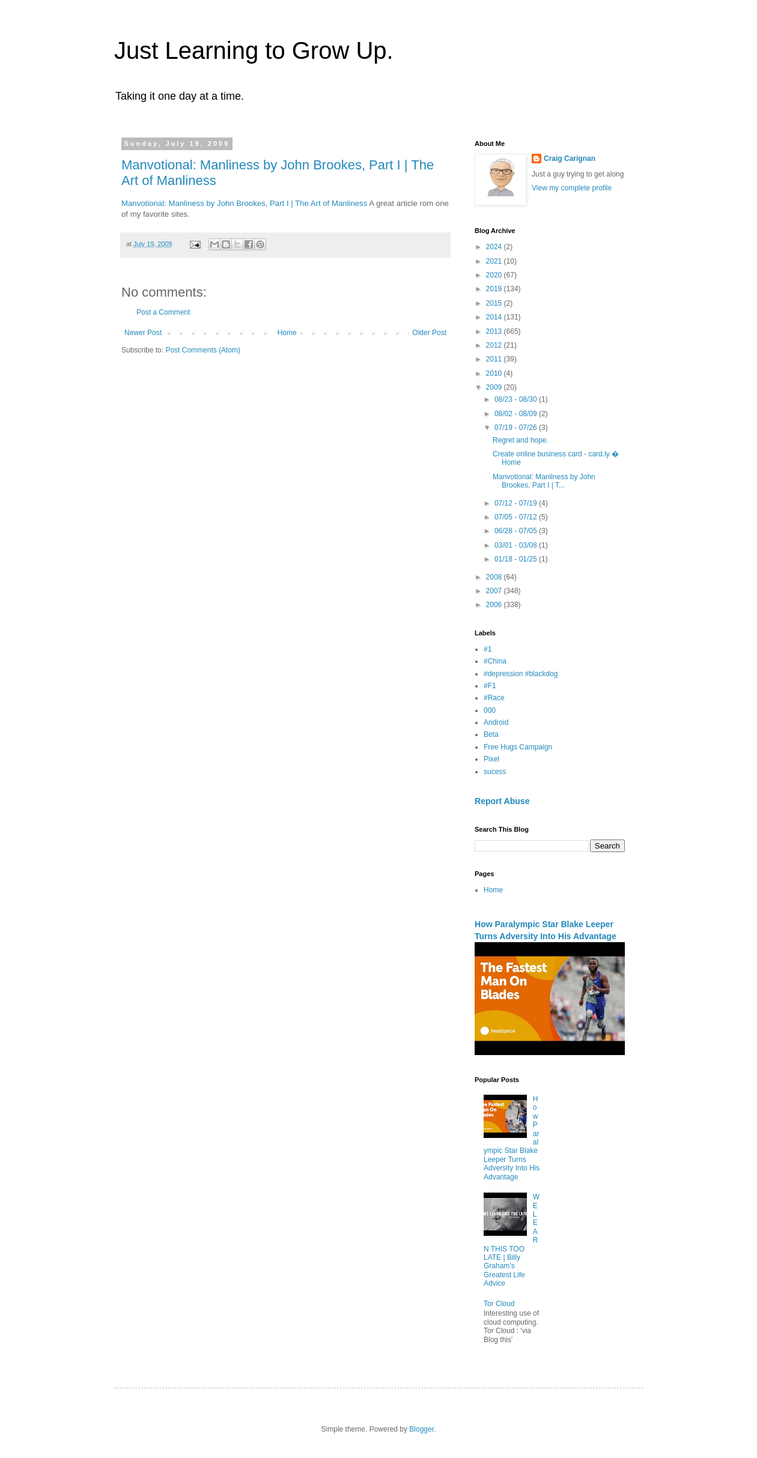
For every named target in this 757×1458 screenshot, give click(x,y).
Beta (491, 734)
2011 (495, 359)
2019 (495, 289)
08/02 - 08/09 (516, 414)
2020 (495, 275)
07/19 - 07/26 (516, 427)
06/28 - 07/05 (516, 531)
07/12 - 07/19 (516, 503)
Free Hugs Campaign (518, 747)
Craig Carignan (569, 158)
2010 (495, 373)
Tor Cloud (499, 1303)
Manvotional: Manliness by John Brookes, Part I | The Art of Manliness (244, 203)
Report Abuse (502, 801)
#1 (487, 649)
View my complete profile (572, 188)
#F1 (490, 686)
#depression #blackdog (521, 674)
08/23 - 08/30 (516, 399)
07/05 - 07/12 (516, 517)
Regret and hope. (521, 440)
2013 (495, 331)
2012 (495, 345)
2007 (495, 591)
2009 (495, 387)
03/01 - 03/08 (516, 545)
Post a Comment (163, 312)
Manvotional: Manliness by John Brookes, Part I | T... (544, 481)
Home (287, 332)
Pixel (491, 759)
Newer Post (143, 332)
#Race (494, 698)
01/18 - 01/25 (516, 559)
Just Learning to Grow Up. (254, 50)
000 (490, 710)
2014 (495, 317)
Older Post (429, 332)
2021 (495, 261)
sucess (495, 771)
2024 (495, 247)
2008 (495, 577)
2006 (495, 604)
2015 (495, 303)
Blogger (421, 1429)
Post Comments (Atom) (202, 350)
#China (495, 661)
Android (496, 722)
